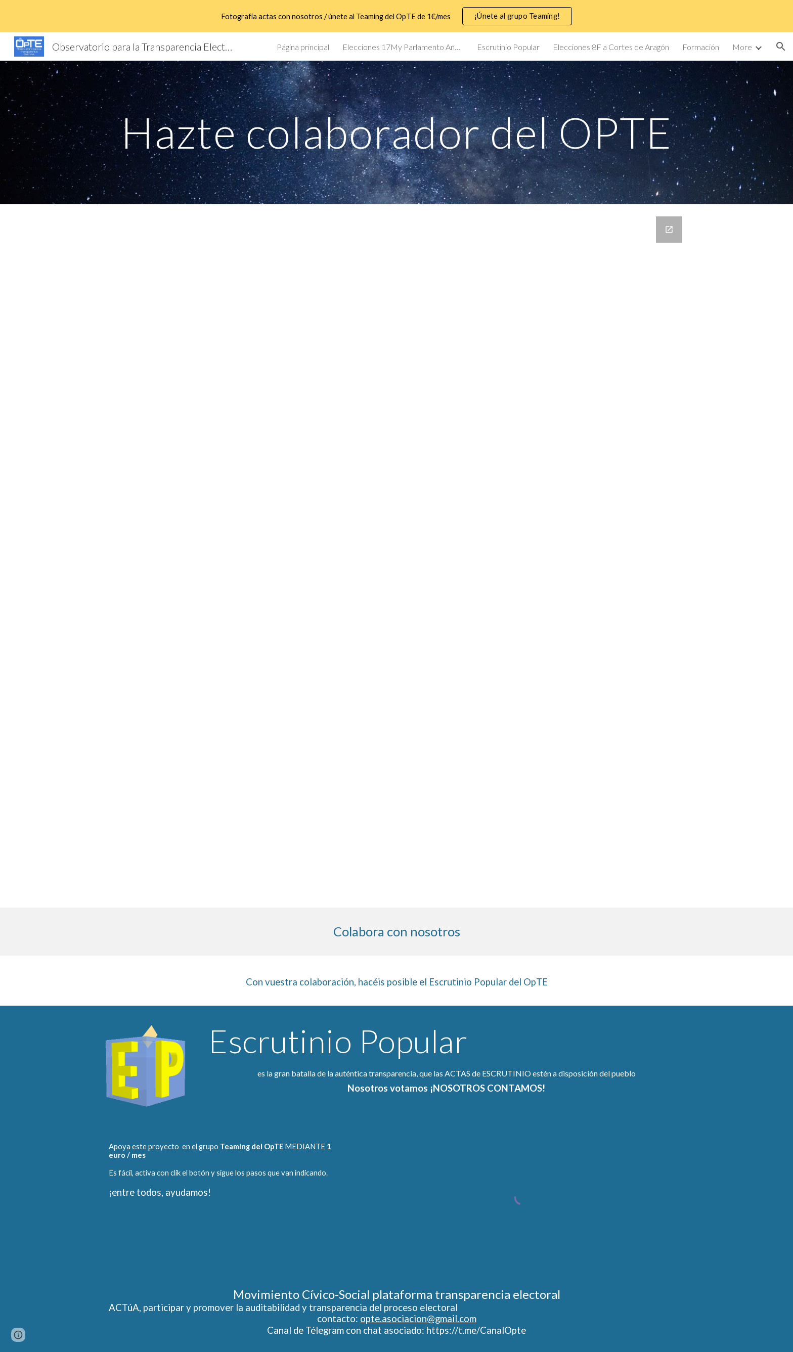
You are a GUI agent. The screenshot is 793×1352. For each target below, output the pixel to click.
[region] (396, 16)
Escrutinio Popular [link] (508, 47)
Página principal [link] (303, 47)
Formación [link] (700, 47)
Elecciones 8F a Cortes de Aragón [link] (611, 47)
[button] (781, 46)
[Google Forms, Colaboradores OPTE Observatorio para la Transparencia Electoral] (396, 555)
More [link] (742, 47)
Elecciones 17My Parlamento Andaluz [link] (403, 47)
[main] (396, 132)
